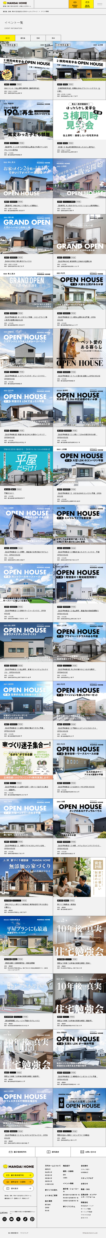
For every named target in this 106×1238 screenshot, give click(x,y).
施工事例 (48, 1201)
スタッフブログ (87, 1178)
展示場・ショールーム (71, 1190)
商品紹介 (66, 1166)
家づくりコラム (69, 1206)
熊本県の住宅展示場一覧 (70, 1198)
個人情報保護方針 (13, 1233)
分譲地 (65, 1178)
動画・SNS (85, 1189)
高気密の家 (48, 1175)
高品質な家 (48, 1172)
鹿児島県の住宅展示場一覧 (71, 1195)
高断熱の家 (48, 1181)
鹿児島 (23, 38)
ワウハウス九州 (86, 1215)
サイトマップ (24, 1233)
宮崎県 (47, 1208)
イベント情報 (68, 1183)
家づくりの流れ (51, 1190)
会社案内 (84, 1166)
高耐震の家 (48, 1178)
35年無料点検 (49, 1184)
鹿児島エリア (9, 1198)
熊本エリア (25, 1198)
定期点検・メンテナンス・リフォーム (89, 1195)
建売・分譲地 (68, 1171)
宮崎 (38, 38)
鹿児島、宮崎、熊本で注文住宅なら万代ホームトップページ (20, 11)
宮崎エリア (17, 1198)
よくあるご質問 (51, 1195)
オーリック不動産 (86, 1212)
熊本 (53, 38)
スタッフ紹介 (85, 1169)
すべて (7, 38)
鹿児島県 (48, 1205)
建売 (64, 1175)
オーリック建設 (86, 1209)
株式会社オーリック (87, 1206)
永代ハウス (84, 1218)
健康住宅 (48, 1169)
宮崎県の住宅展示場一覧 (70, 1201)
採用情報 (84, 1172)
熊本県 (47, 1211)
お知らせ (84, 1183)
